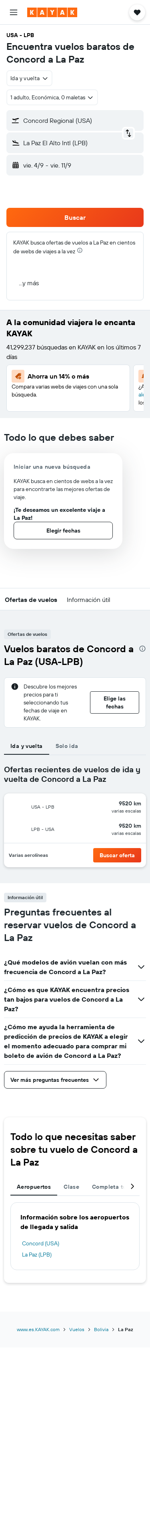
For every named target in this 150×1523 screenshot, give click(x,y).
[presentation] (80, 250)
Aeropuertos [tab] (34, 1186)
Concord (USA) (40, 1243)
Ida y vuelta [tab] (26, 746)
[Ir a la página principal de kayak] (52, 12)
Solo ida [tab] (67, 746)
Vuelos (76, 1329)
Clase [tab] (71, 1186)
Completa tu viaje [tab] (116, 1186)
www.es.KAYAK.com (38, 1329)
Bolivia (101, 1329)
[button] (13, 12)
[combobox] (29, 78)
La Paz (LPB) (37, 1254)
